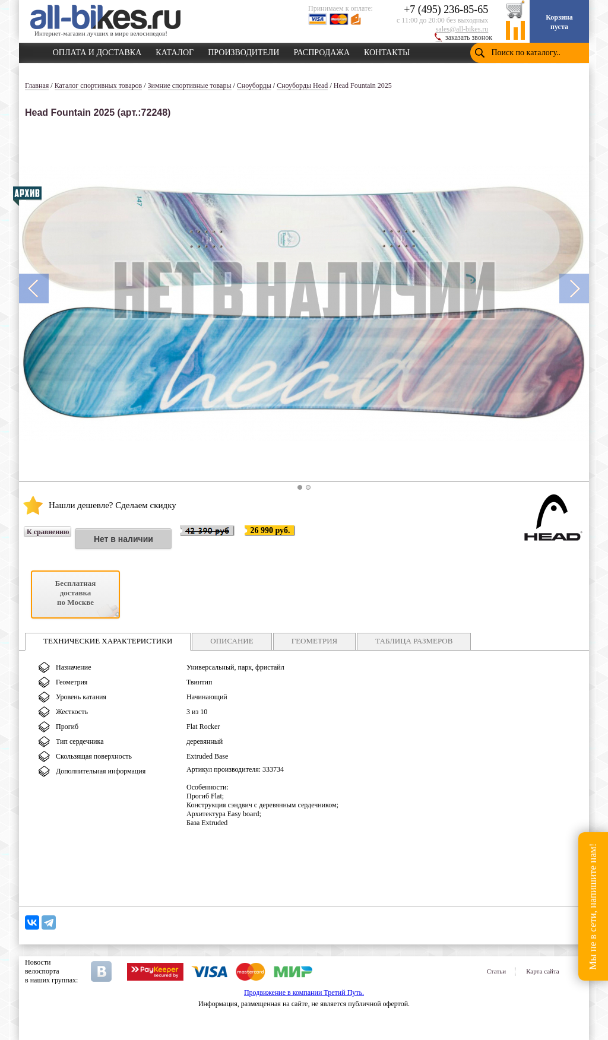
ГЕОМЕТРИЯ (315, 640)
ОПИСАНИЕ (231, 640)
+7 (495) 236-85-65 (446, 9)
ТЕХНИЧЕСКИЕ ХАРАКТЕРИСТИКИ (107, 640)
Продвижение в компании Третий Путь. (304, 992)
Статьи (496, 971)
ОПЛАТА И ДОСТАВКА (97, 50)
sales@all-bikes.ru (462, 29)
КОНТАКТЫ (387, 50)
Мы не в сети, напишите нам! (592, 906)
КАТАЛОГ (175, 50)
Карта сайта (542, 971)
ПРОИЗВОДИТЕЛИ (243, 50)
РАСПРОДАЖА (321, 50)
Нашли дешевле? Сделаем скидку (112, 505)
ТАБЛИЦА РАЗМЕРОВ (413, 640)
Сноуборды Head (302, 85)
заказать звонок (468, 37)
